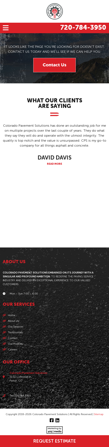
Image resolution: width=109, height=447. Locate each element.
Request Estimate (54, 441)
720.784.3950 (23, 395)
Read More (54, 164)
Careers (12, 349)
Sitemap (98, 414)
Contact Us (54, 65)
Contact (12, 338)
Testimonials (15, 332)
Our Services (15, 326)
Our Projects (15, 343)
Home (11, 315)
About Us (13, 321)
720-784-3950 (83, 28)
